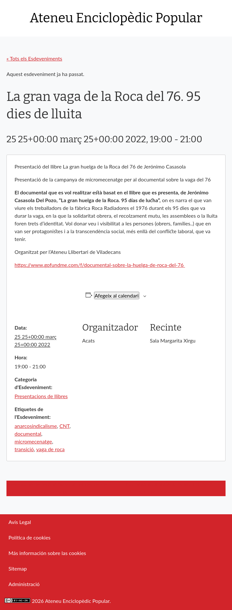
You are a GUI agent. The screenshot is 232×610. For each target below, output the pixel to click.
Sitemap (17, 568)
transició (24, 449)
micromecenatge (33, 441)
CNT (64, 426)
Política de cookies (29, 537)
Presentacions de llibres (41, 396)
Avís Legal (19, 522)
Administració (23, 584)
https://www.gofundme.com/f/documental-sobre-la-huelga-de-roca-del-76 (100, 265)
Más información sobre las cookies (47, 553)
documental (28, 433)
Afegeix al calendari (117, 295)
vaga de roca (50, 449)
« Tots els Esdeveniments (34, 58)
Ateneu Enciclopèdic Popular (116, 18)
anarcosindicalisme (36, 426)
